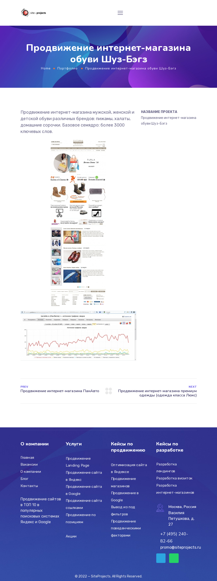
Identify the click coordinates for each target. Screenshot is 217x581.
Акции (71, 536)
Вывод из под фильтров (123, 510)
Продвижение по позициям (81, 518)
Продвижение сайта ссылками (84, 504)
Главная (27, 457)
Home (46, 68)
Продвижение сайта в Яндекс (84, 476)
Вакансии (29, 464)
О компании (30, 471)
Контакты (29, 485)
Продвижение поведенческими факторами (126, 528)
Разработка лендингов (166, 468)
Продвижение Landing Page (78, 462)
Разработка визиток (174, 478)
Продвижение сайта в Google (84, 490)
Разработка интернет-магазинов (175, 489)
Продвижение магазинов (123, 482)
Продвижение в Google (125, 496)
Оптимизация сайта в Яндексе (129, 468)
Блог (24, 479)
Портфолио (67, 68)
